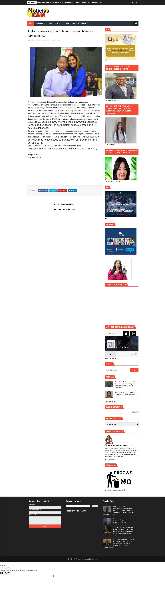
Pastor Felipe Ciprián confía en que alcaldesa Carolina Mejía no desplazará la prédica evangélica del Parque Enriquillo (118, 543)
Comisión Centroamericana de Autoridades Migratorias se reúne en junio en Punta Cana (72, 2)
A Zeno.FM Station (110, 358)
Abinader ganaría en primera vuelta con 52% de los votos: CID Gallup (123, 520)
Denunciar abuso (111, 402)
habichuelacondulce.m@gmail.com (119, 445)
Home (30, 23)
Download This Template (77, 23)
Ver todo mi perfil (110, 459)
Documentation (54, 23)
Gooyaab (94, 559)
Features (39, 23)
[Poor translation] (7, 573)
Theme (78, 559)
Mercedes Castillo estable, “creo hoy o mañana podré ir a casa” (126, 394)
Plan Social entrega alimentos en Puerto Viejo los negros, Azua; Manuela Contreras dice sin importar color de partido (118, 510)
